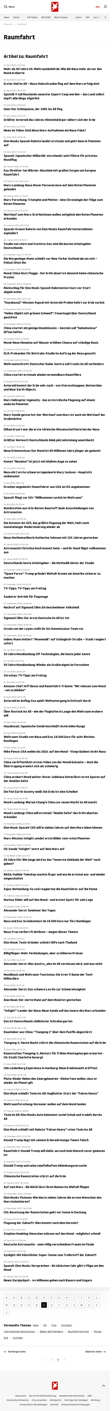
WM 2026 (46, 17)
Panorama (8, 24)
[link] (105, 7)
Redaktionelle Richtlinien (71, 1396)
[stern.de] (54, 7)
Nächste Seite (95, 1351)
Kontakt (54, 1404)
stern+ (79, 17)
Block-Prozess (61, 17)
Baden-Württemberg (51, 1331)
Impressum (20, 1396)
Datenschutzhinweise (18, 1400)
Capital (96, 17)
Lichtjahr (18, 1337)
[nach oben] (103, 1385)
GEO (88, 17)
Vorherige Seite (15, 1351)
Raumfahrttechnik (78, 1331)
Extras (16, 17)
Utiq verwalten (39, 1400)
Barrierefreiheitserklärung (42, 1396)
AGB (89, 1396)
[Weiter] (105, 17)
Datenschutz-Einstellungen (33, 1404)
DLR (6, 1337)
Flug (53, 1325)
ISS (45, 1325)
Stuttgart (66, 1325)
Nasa (35, 1325)
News (6, 17)
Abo (98, 6)
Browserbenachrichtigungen (76, 1404)
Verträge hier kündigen (76, 1400)
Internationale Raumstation (19, 1331)
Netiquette (55, 1400)
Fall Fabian (32, 17)
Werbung (95, 1400)
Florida (97, 1331)
